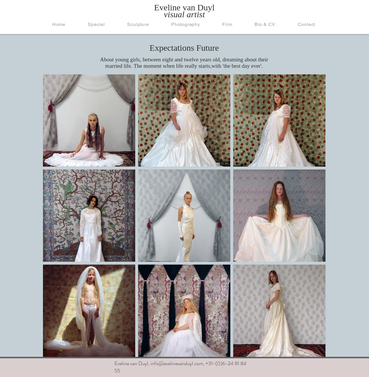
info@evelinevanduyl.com (176, 363)
